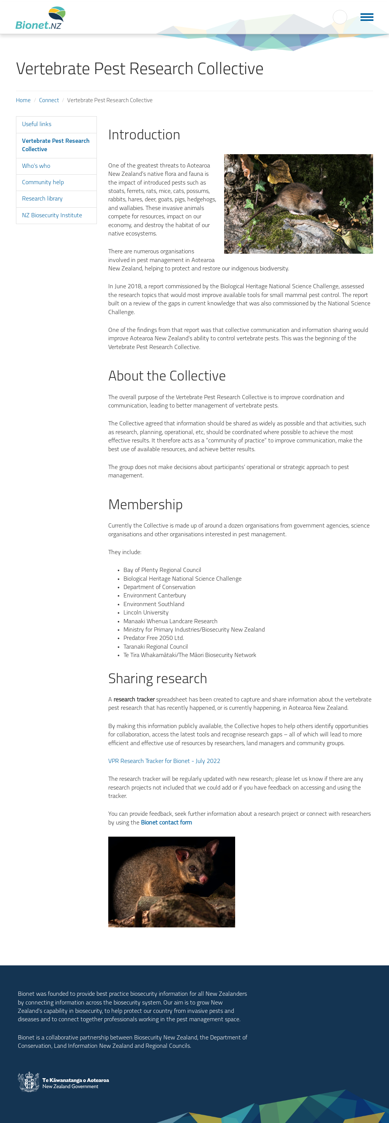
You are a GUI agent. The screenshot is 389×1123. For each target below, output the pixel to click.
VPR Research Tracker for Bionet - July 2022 (164, 761)
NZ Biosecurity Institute (52, 216)
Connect (49, 101)
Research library (42, 199)
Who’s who (36, 166)
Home (23, 101)
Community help (43, 183)
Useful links (36, 125)
